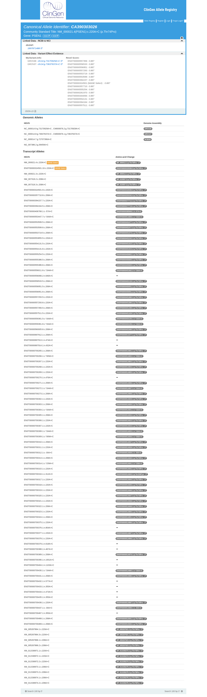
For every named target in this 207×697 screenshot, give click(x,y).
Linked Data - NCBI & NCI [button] (103, 41)
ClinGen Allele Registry (160, 10)
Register (160, 21)
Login (168, 21)
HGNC (46, 36)
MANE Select (53, 163)
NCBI (55, 36)
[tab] (103, 40)
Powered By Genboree (172, 695)
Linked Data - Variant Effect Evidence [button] (103, 53)
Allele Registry (149, 21)
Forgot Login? (178, 21)
